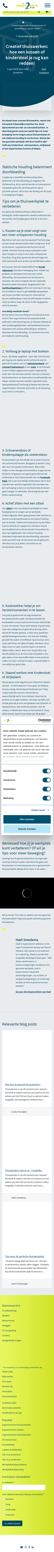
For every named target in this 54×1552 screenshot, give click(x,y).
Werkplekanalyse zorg (12, 1469)
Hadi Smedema (44, 71)
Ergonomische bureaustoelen (16, 1424)
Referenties (7, 1376)
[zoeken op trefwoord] (18, 12)
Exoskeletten (8, 1444)
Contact (6, 1335)
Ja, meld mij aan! (12, 1523)
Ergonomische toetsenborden (16, 1434)
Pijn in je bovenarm (11, 1454)
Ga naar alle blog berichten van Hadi (33, 991)
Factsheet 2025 (9, 1402)
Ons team (6, 1381)
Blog (30, 22)
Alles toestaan (27, 819)
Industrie (10, 1514)
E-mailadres (8, 1482)
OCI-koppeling (9, 1330)
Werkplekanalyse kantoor (14, 1464)
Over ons (7, 1371)
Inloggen (6, 1325)
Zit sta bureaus (9, 1439)
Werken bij (7, 1386)
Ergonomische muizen (13, 1429)
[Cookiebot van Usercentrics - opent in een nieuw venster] (38, 721)
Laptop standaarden (12, 1449)
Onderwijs (11, 1509)
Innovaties (7, 1391)
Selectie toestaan (27, 829)
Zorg (8, 1504)
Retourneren (8, 1320)
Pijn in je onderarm (11, 1459)
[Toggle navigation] (47, 6)
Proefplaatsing (9, 1310)
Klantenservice (11, 1305)
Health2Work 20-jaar (12, 1412)
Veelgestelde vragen (11, 1340)
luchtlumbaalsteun (11, 287)
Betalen (6, 1315)
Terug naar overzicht (27, 35)
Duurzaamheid (9, 1396)
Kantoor (10, 1498)
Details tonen (38, 810)
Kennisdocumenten (11, 1407)
